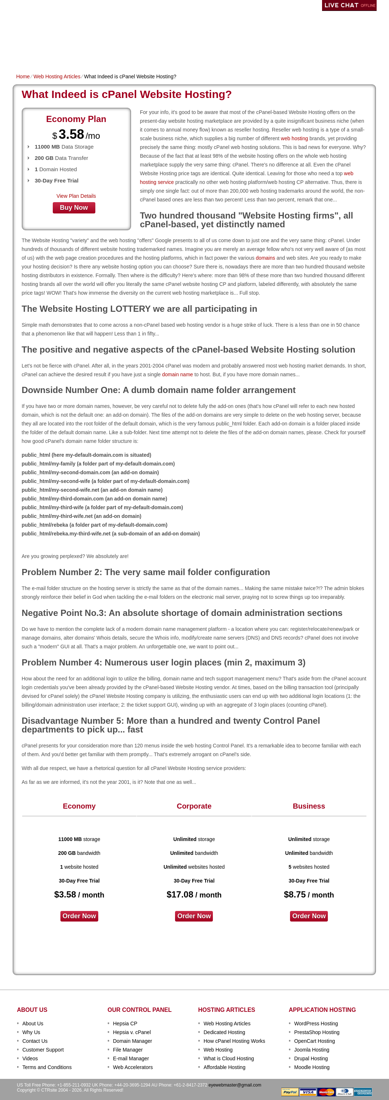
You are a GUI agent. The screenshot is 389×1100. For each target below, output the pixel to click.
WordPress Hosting (316, 1023)
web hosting (294, 138)
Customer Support (43, 1050)
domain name (177, 374)
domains (265, 258)
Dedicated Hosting (190, 53)
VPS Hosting (142, 53)
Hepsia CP (125, 1023)
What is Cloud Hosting (229, 1058)
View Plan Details (76, 196)
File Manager (128, 1050)
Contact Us (35, 1041)
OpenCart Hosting (314, 1041)
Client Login (157, 5)
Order (273, 53)
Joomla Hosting (312, 1050)
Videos (30, 1058)
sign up (336, 28)
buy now (74, 207)
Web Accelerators (133, 1067)
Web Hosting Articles (56, 76)
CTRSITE (41, 25)
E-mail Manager (131, 1058)
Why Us (31, 1032)
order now (79, 916)
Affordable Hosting (225, 1067)
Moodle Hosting (312, 1067)
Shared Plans (56, 53)
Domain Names (100, 53)
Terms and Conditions (47, 1067)
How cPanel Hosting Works (234, 1041)
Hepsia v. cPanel (132, 1032)
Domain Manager (132, 1041)
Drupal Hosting (311, 1058)
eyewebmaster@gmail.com (235, 1085)
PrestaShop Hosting (317, 1032)
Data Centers (240, 53)
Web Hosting (218, 1050)
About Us (33, 1023)
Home (23, 53)
